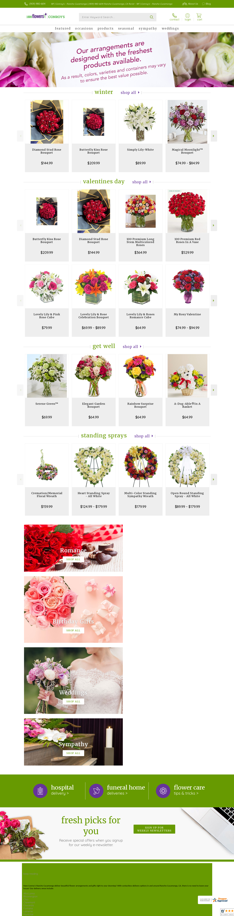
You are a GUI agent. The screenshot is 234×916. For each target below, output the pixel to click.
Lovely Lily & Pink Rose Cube (47, 316)
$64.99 (140, 327)
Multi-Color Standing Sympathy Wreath (140, 494)
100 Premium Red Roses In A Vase (187, 240)
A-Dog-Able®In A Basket (187, 405)
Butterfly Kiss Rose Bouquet (94, 151)
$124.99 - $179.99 (93, 506)
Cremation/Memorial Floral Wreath (46, 494)
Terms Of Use (142, 911)
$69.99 (47, 417)
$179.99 (140, 506)
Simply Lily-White (140, 149)
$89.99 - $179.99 (187, 506)
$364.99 (140, 252)
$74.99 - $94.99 (187, 327)
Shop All (128, 92)
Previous (20, 136)
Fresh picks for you (90, 708)
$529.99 (187, 252)
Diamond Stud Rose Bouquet (46, 151)
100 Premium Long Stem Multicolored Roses (140, 242)
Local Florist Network (181, 911)
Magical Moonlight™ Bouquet (187, 151)
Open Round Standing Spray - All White (187, 494)
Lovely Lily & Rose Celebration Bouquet (93, 316)
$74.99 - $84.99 (187, 163)
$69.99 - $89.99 (94, 327)
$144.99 (47, 163)
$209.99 (93, 163)
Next (214, 136)
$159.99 (47, 506)
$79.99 (47, 327)
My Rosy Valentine (187, 314)
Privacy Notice (160, 911)
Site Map (199, 911)
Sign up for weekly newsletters (154, 706)
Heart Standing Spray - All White (94, 494)
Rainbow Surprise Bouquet (140, 405)
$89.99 (141, 163)
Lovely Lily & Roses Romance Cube (141, 316)
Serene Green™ (47, 403)
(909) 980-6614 (37, 3)
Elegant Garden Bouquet (93, 405)
